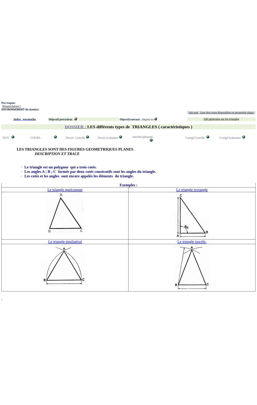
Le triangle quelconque (65, 190)
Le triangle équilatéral (65, 241)
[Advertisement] (108, 26)
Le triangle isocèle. (191, 241)
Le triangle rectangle (192, 190)
